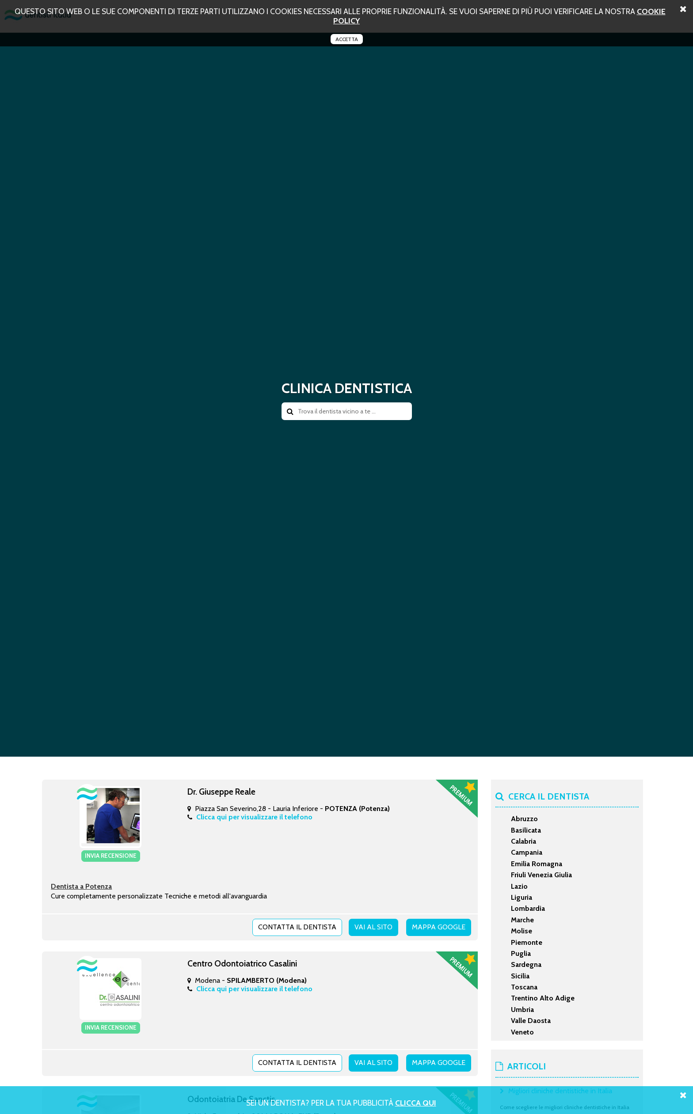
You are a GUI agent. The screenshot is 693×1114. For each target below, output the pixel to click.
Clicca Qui (415, 1102)
